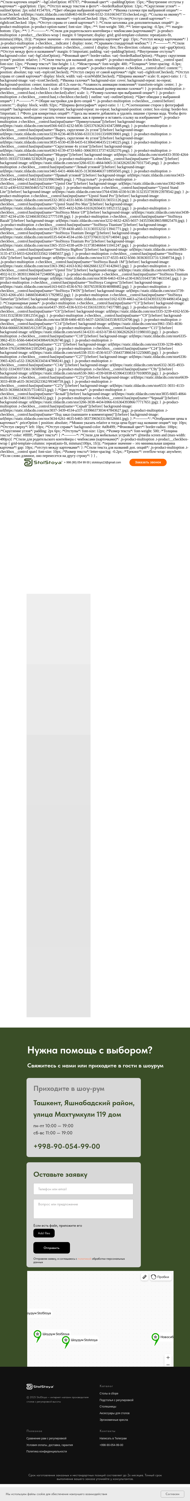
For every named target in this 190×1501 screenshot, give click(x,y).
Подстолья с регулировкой (117, 1400)
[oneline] (83, 1189)
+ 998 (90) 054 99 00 (77, 462)
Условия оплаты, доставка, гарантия (50, 1445)
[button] (148, 462)
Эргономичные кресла (114, 1419)
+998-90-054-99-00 (111, 1445)
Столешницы (108, 1406)
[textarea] (83, 1209)
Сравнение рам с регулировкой (47, 1438)
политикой (84, 1258)
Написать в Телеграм (113, 1438)
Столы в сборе (109, 1393)
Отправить (51, 1248)
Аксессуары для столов (115, 1413)
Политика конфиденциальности (47, 1451)
